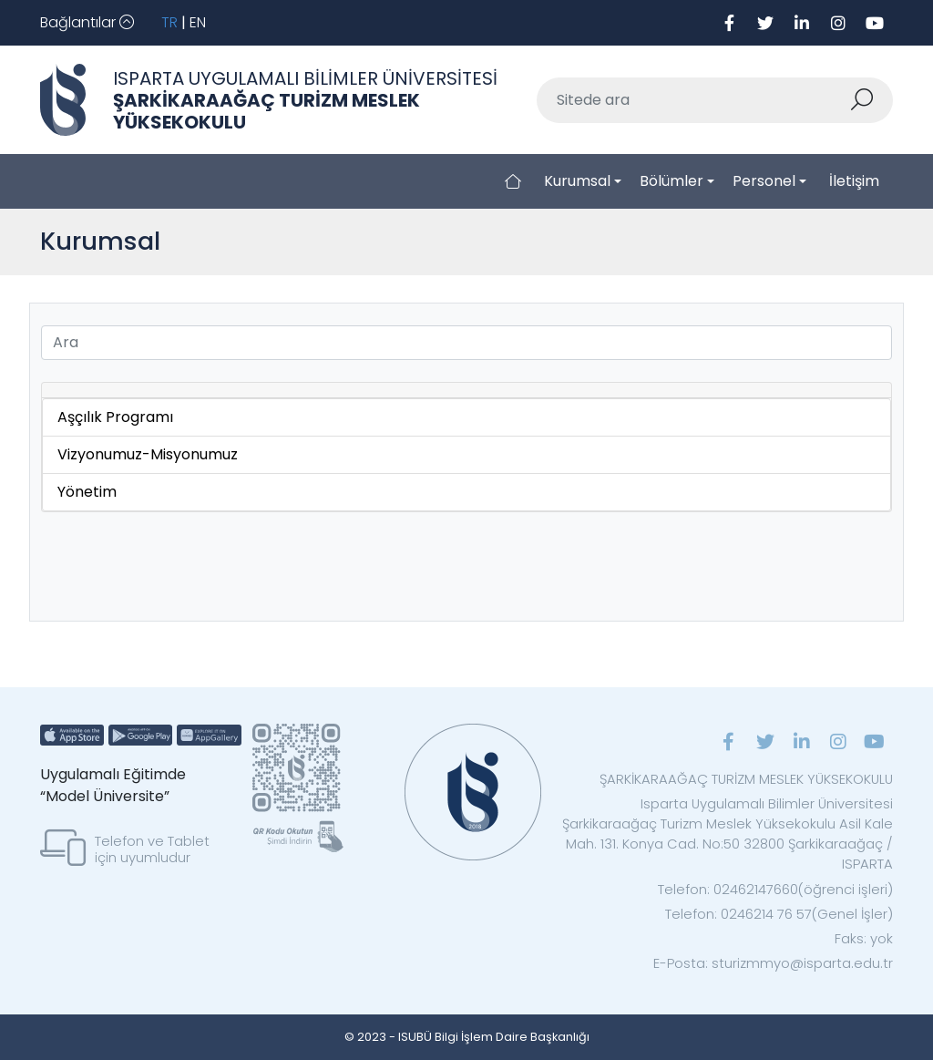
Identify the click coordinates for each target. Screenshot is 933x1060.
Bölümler (671, 180)
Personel (764, 180)
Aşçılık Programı (115, 417)
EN (198, 22)
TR (169, 22)
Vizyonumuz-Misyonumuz (147, 454)
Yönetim (87, 491)
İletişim (854, 180)
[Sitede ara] (693, 100)
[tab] (466, 390)
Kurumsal (577, 180)
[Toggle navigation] (87, 23)
